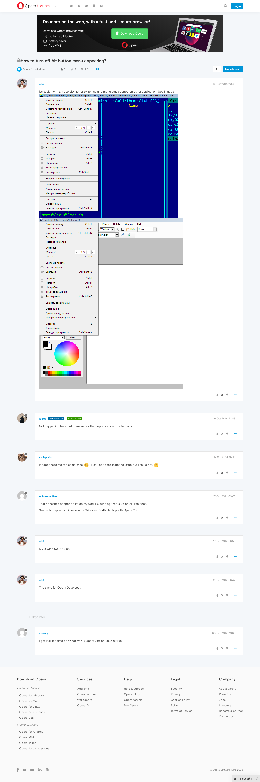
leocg (42, 418)
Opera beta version (32, 712)
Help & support (134, 688)
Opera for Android (31, 731)
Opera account (87, 694)
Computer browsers (29, 688)
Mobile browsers (27, 724)
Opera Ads (84, 705)
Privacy (176, 694)
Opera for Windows (34, 69)
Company (227, 679)
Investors (225, 705)
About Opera (227, 688)
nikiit (42, 84)
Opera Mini (26, 737)
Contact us (226, 716)
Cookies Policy (180, 699)
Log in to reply (233, 69)
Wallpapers (84, 699)
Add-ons (83, 688)
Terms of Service (182, 710)
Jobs (222, 699)
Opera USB (26, 717)
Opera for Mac (29, 701)
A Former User (48, 496)
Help (128, 679)
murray (43, 633)
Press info (225, 694)
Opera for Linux (29, 706)
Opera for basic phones (35, 748)
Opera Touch (27, 742)
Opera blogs (132, 694)
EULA (174, 705)
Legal (175, 679)
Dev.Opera (131, 705)
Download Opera (132, 33)
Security (176, 688)
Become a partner (231, 710)
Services (84, 679)
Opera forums (133, 699)
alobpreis (45, 457)
